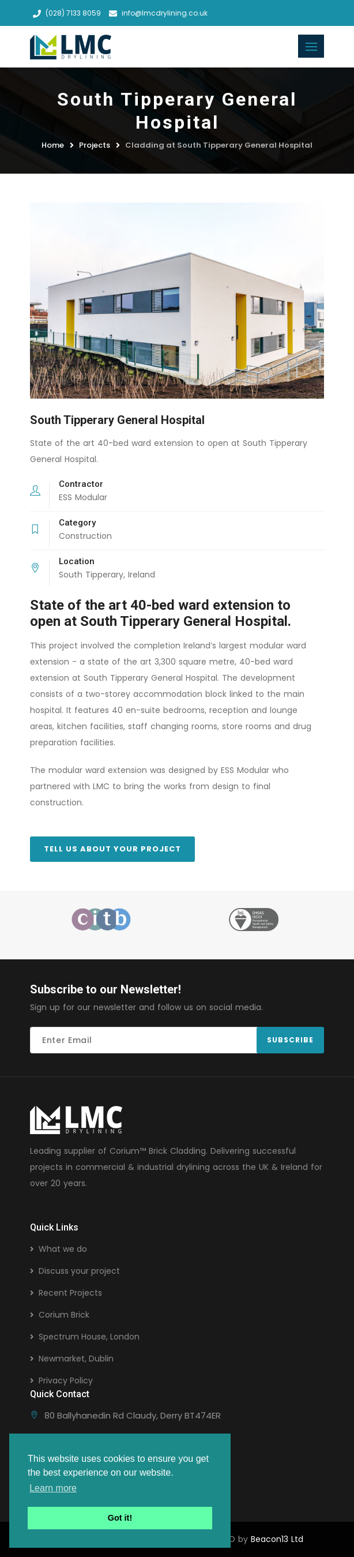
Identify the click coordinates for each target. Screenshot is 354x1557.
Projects (94, 145)
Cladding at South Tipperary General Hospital (218, 145)
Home (53, 145)
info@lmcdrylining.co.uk (158, 13)
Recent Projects (70, 1293)
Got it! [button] (120, 1517)
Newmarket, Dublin (76, 1358)
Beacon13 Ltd (277, 1539)
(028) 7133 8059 (67, 13)
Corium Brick (64, 1314)
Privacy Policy (66, 1380)
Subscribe (290, 1040)
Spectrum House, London (89, 1336)
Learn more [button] (53, 1488)
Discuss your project (79, 1271)
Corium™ (128, 1151)
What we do (63, 1249)
